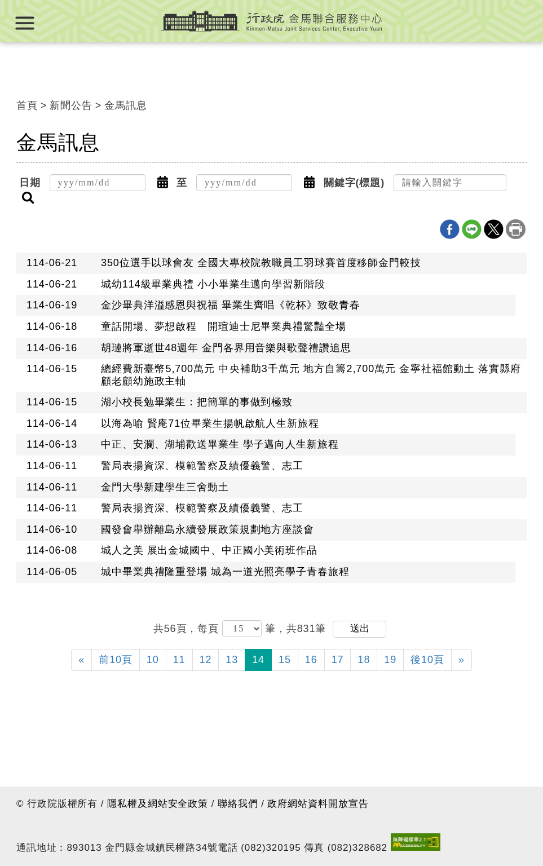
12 (206, 659)
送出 (359, 628)
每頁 (209, 628)
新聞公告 (71, 105)
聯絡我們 (238, 803)
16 (311, 659)
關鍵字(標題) (354, 182)
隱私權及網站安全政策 (157, 803)
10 (153, 659)
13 (232, 659)
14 (258, 659)
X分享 (494, 229)
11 (179, 659)
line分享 (472, 229)
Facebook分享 (450, 229)
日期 (30, 182)
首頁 (27, 105)
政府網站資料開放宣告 (317, 803)
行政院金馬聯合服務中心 (271, 21)
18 (363, 659)
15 (285, 659)
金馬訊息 (125, 105)
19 (390, 659)
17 (338, 659)
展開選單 (25, 23)
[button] (162, 182)
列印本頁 (516, 229)
